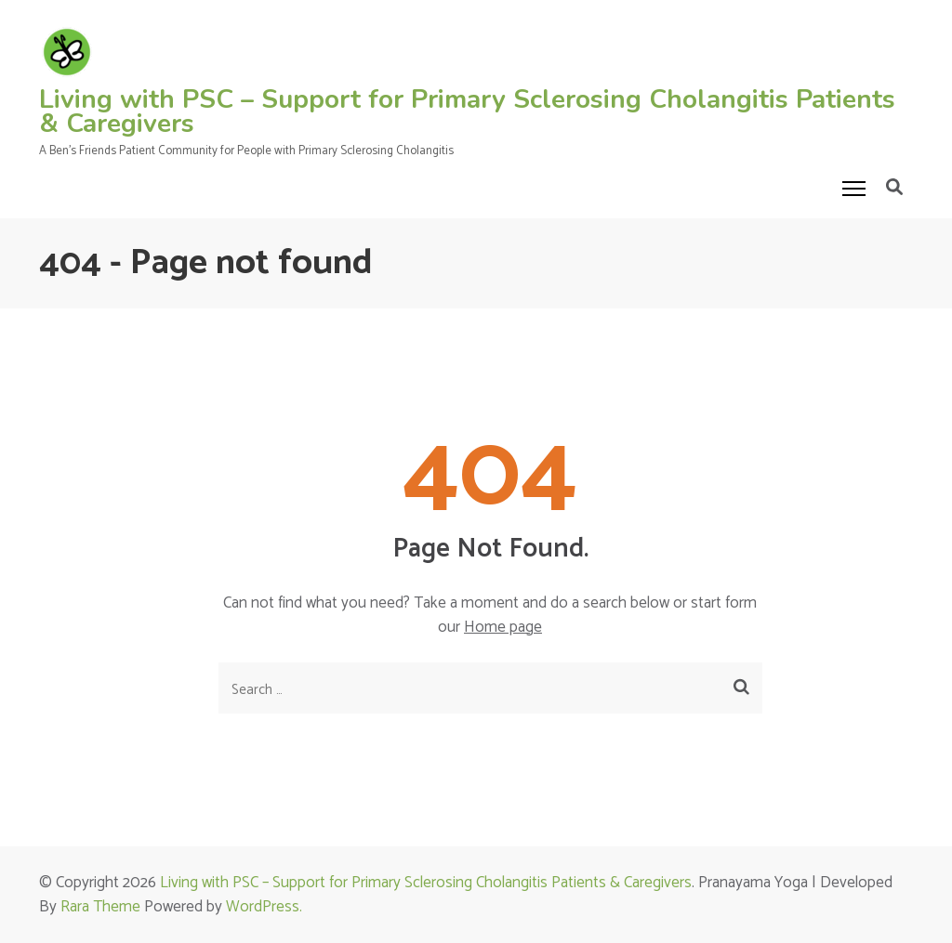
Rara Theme (100, 907)
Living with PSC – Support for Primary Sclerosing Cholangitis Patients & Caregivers (467, 111)
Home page (503, 627)
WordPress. (264, 907)
